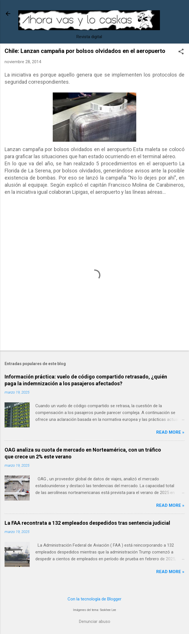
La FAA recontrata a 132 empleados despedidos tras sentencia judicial (87, 523)
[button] (181, 52)
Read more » (170, 432)
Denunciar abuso (94, 621)
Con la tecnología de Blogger (94, 599)
